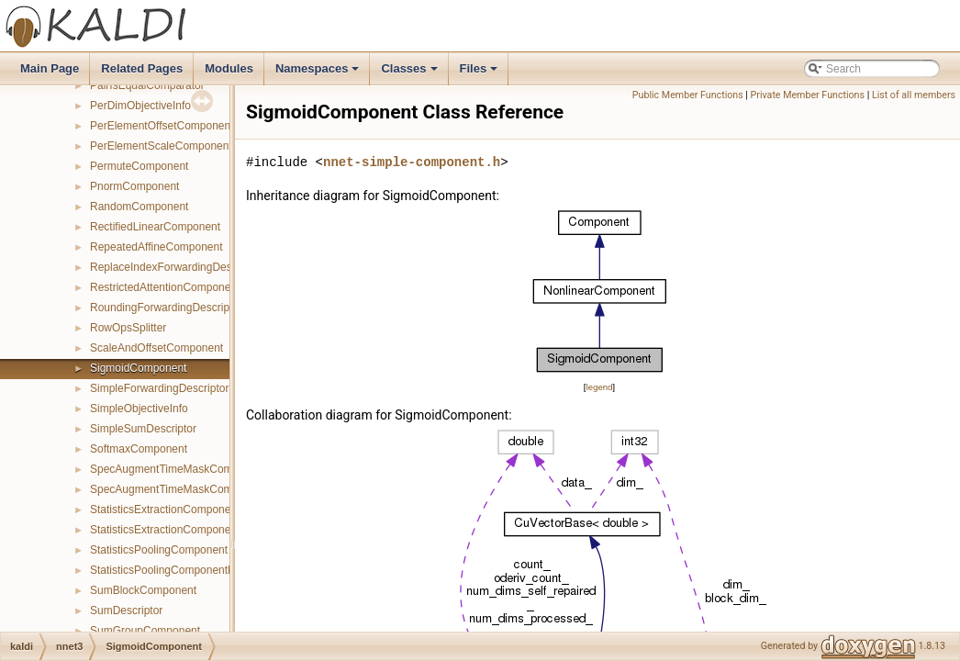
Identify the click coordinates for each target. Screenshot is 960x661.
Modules (229, 68)
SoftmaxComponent (138, 449)
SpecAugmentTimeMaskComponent (178, 469)
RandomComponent (139, 206)
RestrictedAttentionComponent (165, 287)
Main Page (49, 68)
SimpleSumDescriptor (143, 428)
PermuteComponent (139, 166)
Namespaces (319, 73)
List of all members (913, 95)
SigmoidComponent (138, 368)
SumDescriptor (126, 610)
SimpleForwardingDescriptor (159, 388)
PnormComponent (134, 186)
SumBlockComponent (143, 590)
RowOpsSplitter (128, 327)
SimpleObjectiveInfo (139, 408)
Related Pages (142, 68)
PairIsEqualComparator (147, 85)
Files (480, 73)
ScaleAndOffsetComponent (156, 348)
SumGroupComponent (145, 630)
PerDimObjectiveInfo (140, 105)
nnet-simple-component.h (411, 162)
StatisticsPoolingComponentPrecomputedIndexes (210, 570)
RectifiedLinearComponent (155, 226)
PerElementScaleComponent (161, 146)
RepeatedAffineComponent (156, 247)
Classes (410, 73)
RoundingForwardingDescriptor (166, 307)
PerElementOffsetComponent (162, 125)
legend (599, 387)
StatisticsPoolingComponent (159, 549)
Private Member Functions (808, 95)
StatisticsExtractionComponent (165, 509)
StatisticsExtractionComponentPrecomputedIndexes (217, 529)
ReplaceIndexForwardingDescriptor (176, 267)
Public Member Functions (687, 95)
